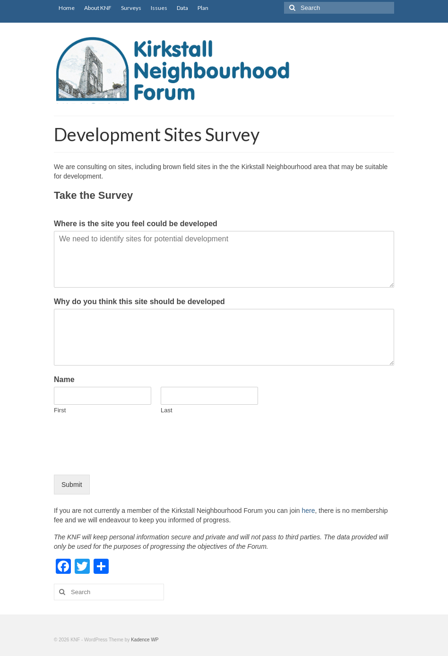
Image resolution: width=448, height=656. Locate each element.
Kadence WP (144, 639)
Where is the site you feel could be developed (135, 224)
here (308, 510)
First (60, 410)
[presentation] (126, 459)
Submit (71, 484)
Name (64, 379)
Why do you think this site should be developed (139, 302)
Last (166, 410)
